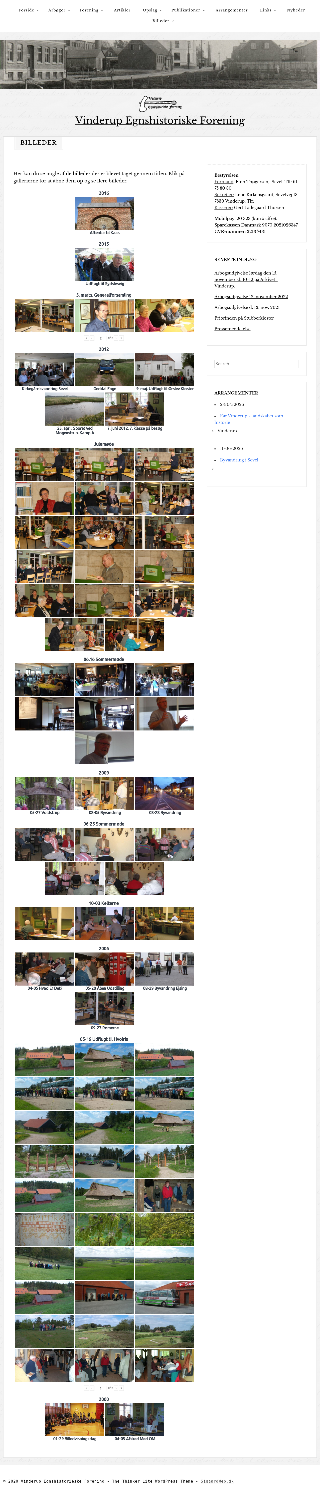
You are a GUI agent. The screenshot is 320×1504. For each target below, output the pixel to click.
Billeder (161, 21)
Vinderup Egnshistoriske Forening (160, 120)
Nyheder (296, 10)
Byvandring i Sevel (239, 459)
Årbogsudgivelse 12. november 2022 (251, 296)
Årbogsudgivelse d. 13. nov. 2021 (247, 307)
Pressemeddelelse (232, 328)
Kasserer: (223, 207)
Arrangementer (232, 10)
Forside (26, 10)
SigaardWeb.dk (217, 1481)
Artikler (122, 10)
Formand (223, 181)
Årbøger (57, 10)
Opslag (150, 10)
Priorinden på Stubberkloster (244, 317)
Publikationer (185, 10)
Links (266, 10)
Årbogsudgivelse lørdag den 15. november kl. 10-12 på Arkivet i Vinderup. (246, 279)
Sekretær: (224, 194)
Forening (89, 10)
